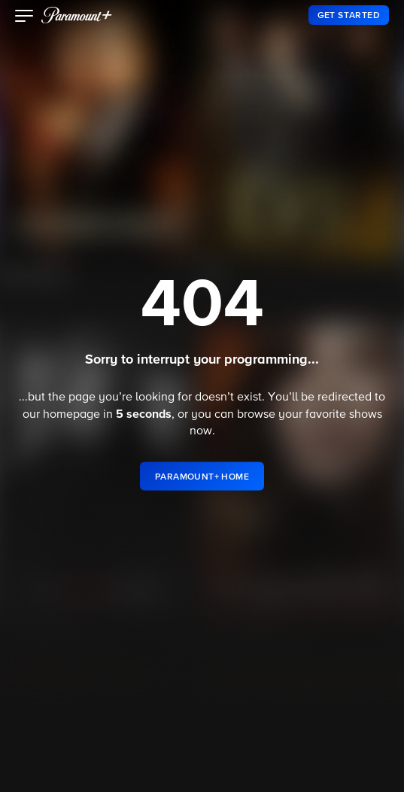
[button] (24, 17)
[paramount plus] (76, 15)
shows (365, 415)
